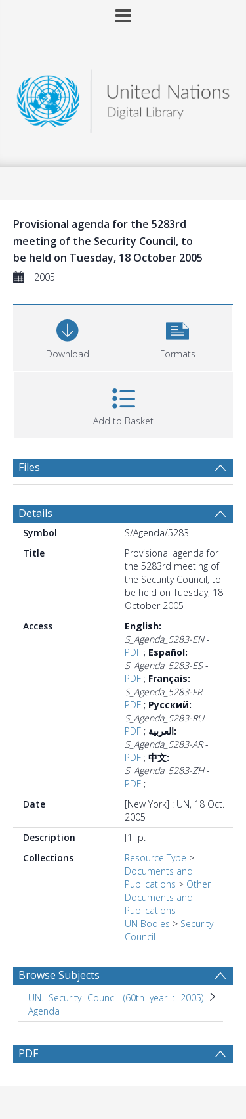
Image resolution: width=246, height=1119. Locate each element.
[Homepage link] (123, 97)
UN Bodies (147, 923)
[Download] (68, 336)
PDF (133, 652)
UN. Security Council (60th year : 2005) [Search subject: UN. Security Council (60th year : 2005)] (115, 998)
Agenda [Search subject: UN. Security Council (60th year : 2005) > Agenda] (44, 1011)
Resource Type (155, 858)
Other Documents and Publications (168, 897)
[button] (178, 336)
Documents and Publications (159, 877)
